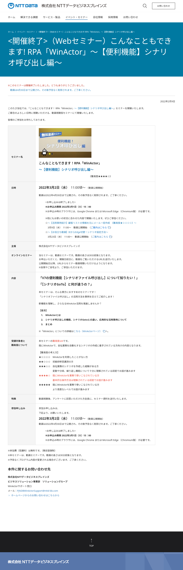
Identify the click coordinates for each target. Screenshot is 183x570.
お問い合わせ (163, 5)
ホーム (11, 17)
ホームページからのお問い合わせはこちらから (35, 495)
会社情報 (98, 17)
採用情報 (113, 17)
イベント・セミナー (76, 17)
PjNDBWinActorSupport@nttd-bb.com (37, 490)
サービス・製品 (51, 17)
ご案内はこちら (100, 236)
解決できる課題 (29, 17)
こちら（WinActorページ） (88, 331)
